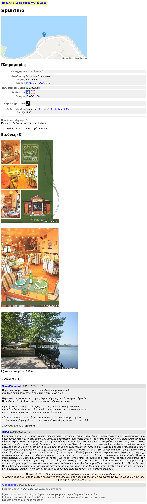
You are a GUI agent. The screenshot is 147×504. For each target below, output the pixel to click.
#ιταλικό (44, 109)
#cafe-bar (56, 109)
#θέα (67, 109)
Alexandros (9, 484)
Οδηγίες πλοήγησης (38, 83)
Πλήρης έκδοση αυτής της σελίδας (24, 3)
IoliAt (5, 432)
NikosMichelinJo (12, 386)
